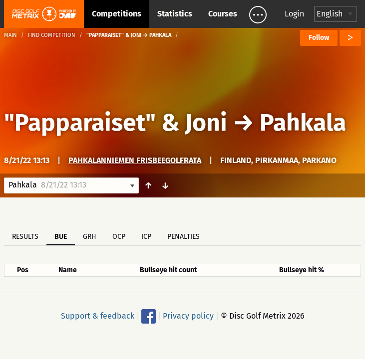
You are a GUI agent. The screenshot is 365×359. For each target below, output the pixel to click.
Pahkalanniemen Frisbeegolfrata (134, 160)
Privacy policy (188, 316)
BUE (60, 236)
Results (25, 236)
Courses (222, 13)
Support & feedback (97, 316)
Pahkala (303, 122)
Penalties (183, 236)
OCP (118, 236)
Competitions (116, 13)
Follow (319, 37)
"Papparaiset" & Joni (115, 122)
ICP (146, 236)
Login (294, 13)
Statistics (174, 13)
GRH (89, 236)
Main (10, 35)
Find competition (51, 35)
